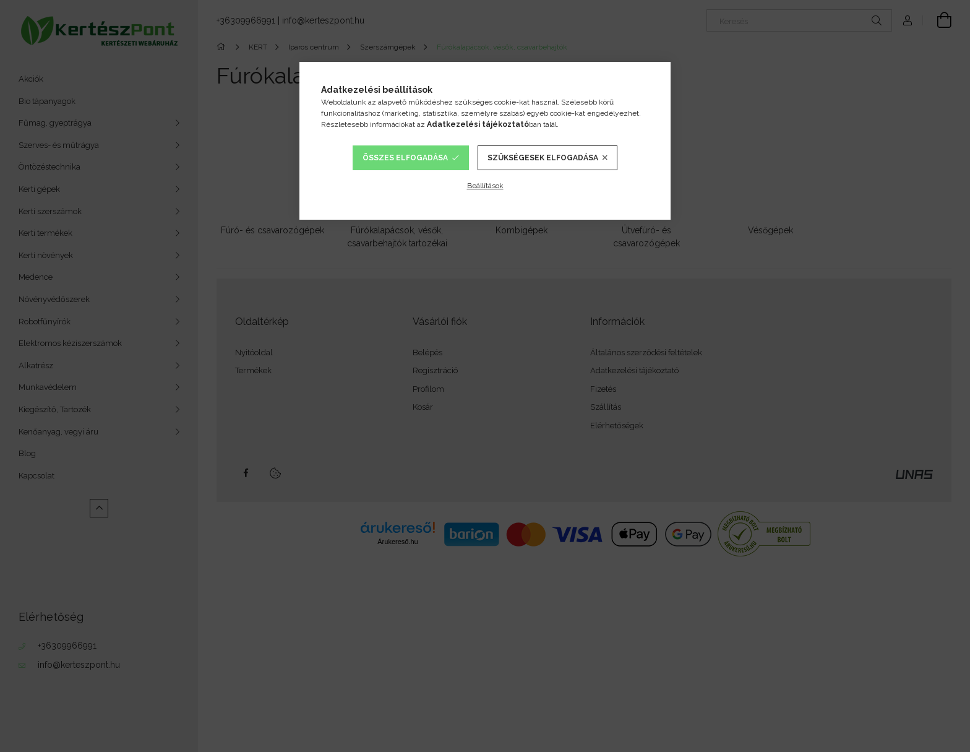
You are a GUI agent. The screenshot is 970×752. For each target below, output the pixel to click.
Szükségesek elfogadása (542, 157)
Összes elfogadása (405, 157)
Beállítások (485, 185)
